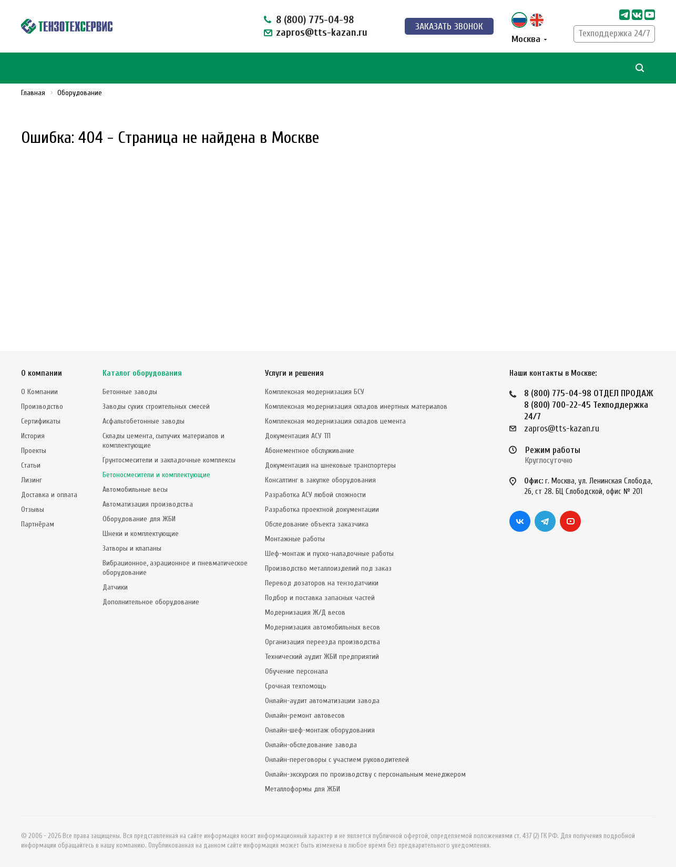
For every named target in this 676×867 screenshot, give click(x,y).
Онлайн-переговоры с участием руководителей (337, 757)
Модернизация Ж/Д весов (305, 610)
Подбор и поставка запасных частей (320, 595)
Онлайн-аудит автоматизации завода (322, 698)
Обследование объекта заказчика (316, 522)
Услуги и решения (294, 371)
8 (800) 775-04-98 (315, 20)
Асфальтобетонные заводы (144, 419)
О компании (41, 371)
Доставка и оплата (49, 492)
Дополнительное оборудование (151, 599)
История (33, 433)
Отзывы (32, 507)
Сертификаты (40, 419)
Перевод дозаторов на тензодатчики (321, 580)
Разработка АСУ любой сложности (315, 492)
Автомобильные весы (135, 487)
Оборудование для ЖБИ (139, 516)
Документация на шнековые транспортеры (330, 463)
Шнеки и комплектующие (141, 531)
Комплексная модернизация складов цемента (335, 419)
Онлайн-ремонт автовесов (305, 713)
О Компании (39, 389)
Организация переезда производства (322, 639)
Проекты (33, 448)
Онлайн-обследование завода (311, 742)
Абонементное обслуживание (309, 448)
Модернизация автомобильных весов (322, 625)
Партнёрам (37, 522)
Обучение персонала (296, 669)
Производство (42, 404)
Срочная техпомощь (295, 683)
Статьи (30, 463)
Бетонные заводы (130, 389)
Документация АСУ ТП (298, 433)
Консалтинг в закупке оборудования (320, 477)
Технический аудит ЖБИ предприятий (322, 654)
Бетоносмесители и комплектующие (156, 472)
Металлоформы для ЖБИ (302, 786)
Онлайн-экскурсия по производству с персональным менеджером (365, 772)
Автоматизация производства (148, 502)
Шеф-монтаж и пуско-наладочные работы (329, 551)
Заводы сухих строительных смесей (156, 404)
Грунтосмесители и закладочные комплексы (169, 457)
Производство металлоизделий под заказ (328, 566)
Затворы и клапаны (132, 546)
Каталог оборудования (142, 371)
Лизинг (31, 477)
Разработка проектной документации (322, 507)
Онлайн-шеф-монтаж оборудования (320, 728)
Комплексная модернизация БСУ (314, 389)
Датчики (115, 585)
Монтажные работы (295, 536)
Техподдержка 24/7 (614, 33)
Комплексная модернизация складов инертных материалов (356, 404)
